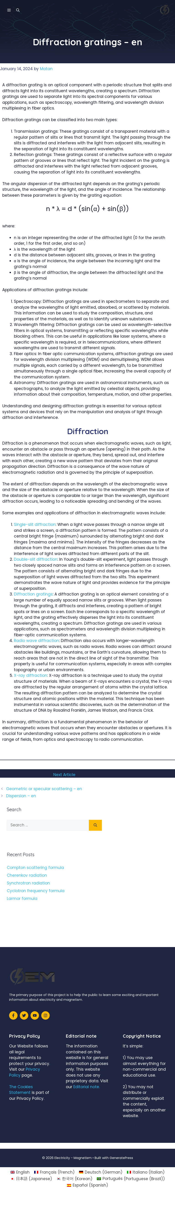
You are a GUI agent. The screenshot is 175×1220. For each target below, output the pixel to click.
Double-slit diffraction (35, 559)
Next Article (64, 774)
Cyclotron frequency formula (35, 891)
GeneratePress (121, 1158)
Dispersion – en (21, 796)
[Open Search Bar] (17, 10)
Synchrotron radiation (28, 883)
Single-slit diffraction (35, 524)
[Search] (95, 825)
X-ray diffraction (30, 675)
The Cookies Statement (21, 1089)
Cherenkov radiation (27, 875)
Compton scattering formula (35, 867)
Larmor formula (22, 898)
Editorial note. (86, 1087)
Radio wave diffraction (36, 640)
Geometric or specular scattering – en (44, 789)
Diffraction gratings (33, 594)
